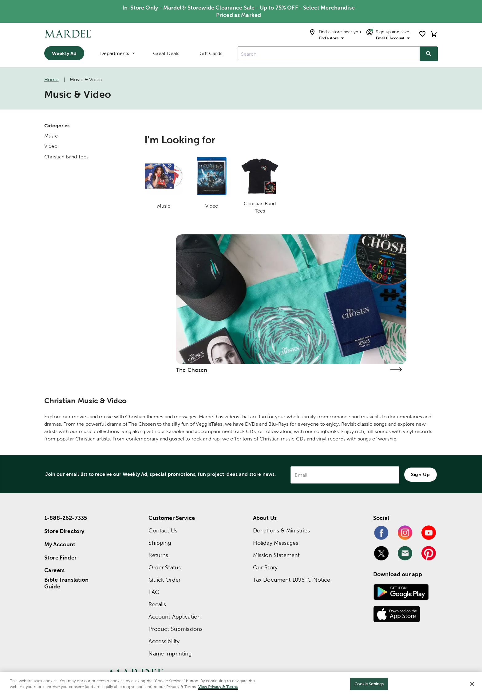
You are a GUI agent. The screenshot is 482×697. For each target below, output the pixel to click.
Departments (117, 53)
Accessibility (164, 641)
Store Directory (64, 531)
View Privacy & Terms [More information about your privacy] (218, 686)
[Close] (472, 684)
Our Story (265, 567)
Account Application (174, 616)
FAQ (153, 592)
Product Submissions (175, 629)
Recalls (157, 604)
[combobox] (329, 53)
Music (51, 135)
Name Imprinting (170, 653)
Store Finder (60, 557)
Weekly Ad (64, 53)
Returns (158, 555)
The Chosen (191, 370)
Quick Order (164, 579)
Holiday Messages (275, 543)
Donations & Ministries (281, 530)
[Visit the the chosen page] (396, 369)
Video (50, 146)
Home (51, 79)
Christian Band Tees (66, 156)
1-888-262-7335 (65, 518)
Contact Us (162, 530)
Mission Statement (276, 555)
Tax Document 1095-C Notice (291, 579)
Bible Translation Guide (66, 583)
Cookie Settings (369, 684)
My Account (60, 544)
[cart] (434, 34)
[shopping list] (422, 34)
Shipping (159, 543)
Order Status (164, 567)
